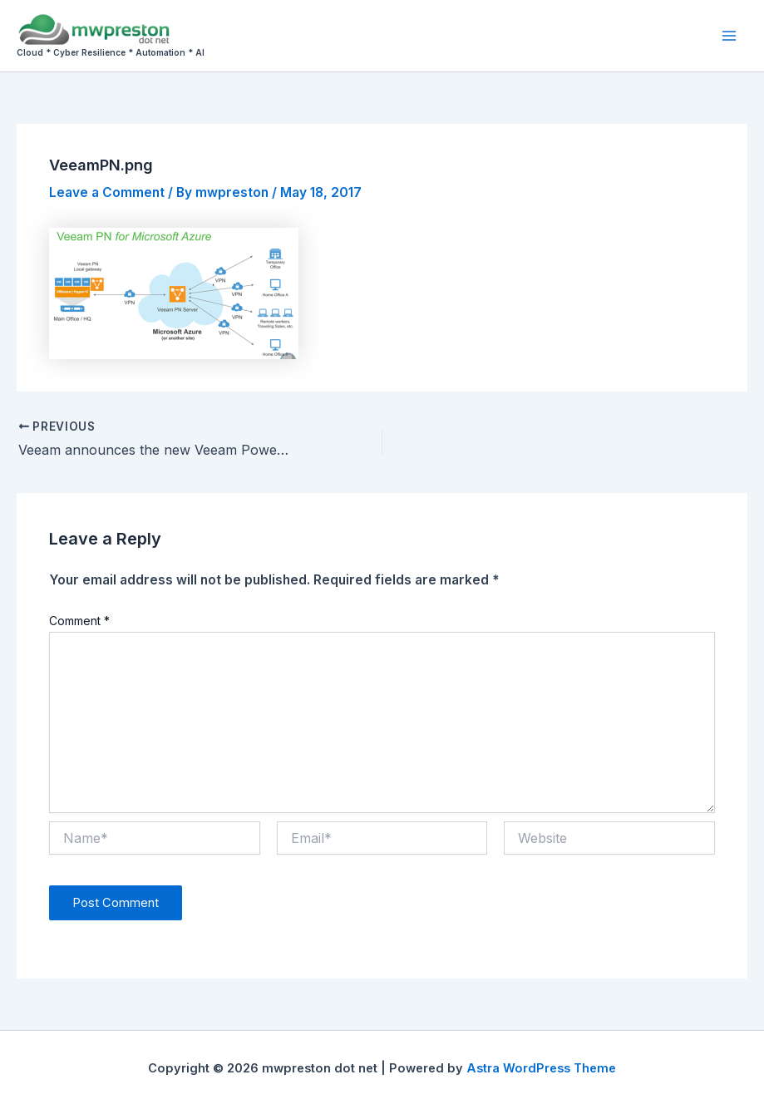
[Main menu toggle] (729, 35)
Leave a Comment (107, 192)
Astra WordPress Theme (541, 1068)
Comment (79, 621)
